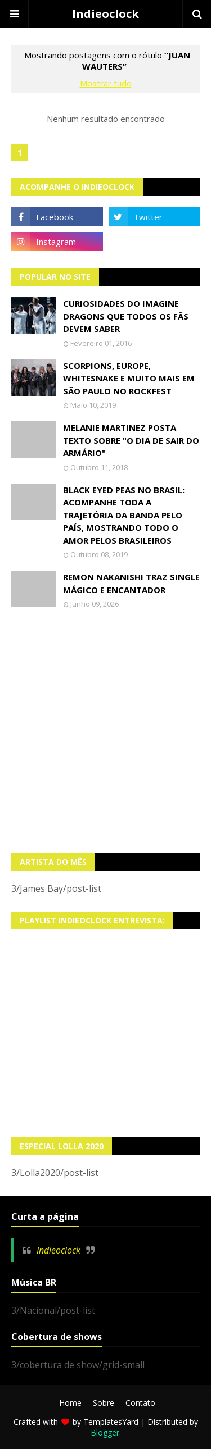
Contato (140, 1402)
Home (70, 1402)
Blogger (105, 1432)
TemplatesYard (110, 1421)
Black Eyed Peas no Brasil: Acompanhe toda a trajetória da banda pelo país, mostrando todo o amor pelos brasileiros (124, 515)
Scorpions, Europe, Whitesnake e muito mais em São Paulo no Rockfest (129, 378)
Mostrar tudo (106, 83)
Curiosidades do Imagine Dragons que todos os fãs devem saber (125, 316)
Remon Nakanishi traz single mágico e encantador (131, 583)
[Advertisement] (105, 731)
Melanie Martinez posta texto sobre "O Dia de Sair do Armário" (131, 440)
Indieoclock (105, 13)
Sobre (103, 1402)
